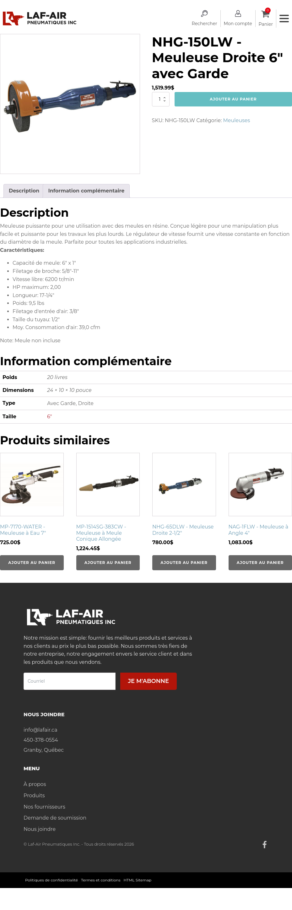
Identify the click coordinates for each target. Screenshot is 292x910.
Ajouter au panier (233, 99)
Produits (34, 796)
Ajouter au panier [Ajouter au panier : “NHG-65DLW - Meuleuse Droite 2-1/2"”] (184, 562)
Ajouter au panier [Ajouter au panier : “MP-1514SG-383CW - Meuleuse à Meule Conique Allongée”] (108, 562)
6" (49, 417)
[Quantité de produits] (161, 99)
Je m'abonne (148, 681)
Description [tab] (24, 191)
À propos (35, 784)
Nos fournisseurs (44, 807)
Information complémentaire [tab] (86, 191)
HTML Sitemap (138, 880)
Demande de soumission (55, 818)
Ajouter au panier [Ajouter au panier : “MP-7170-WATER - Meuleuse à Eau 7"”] (31, 562)
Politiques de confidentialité (51, 880)
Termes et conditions (101, 880)
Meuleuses (236, 120)
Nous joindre (40, 829)
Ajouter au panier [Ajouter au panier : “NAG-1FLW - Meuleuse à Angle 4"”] (260, 562)
